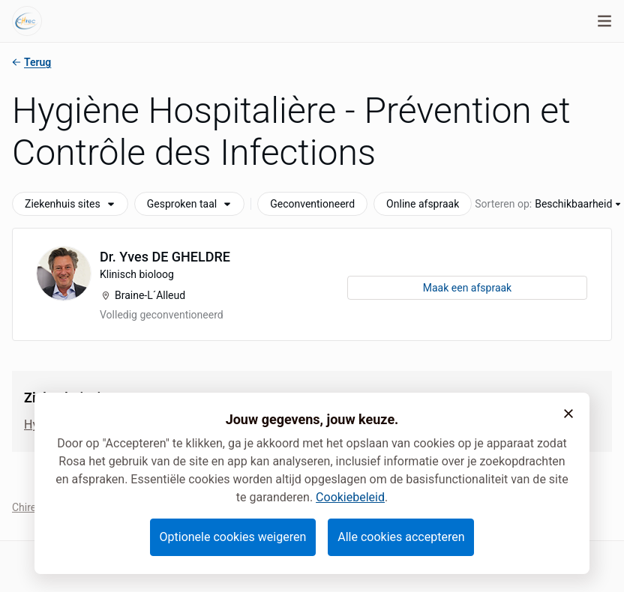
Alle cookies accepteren (401, 537)
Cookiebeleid (350, 497)
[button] (569, 414)
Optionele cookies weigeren (233, 537)
